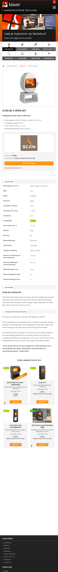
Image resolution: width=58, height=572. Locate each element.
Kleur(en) (6, 235)
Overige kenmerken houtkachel (15, 312)
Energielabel (7, 221)
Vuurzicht (6, 201)
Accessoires (7, 543)
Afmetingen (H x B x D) (11, 186)
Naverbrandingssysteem (11, 279)
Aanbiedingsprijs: (9, 158)
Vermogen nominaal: (12, 123)
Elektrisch (6, 545)
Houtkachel (22, 66)
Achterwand (7, 245)
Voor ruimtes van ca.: (12, 126)
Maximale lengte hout (10, 269)
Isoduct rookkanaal (9, 554)
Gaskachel (7, 548)
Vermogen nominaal (10, 206)
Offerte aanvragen (29, 163)
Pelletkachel (7, 559)
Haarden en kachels (12, 66)
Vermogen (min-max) (10, 211)
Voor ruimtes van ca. (10, 225)
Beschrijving (9, 287)
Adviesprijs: (7, 156)
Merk (5, 191)
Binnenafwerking (9, 240)
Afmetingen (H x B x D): (13, 120)
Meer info (16, 402)
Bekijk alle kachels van (12, 168)
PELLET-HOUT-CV (9, 557)
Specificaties (9, 182)
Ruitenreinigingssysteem (11, 274)
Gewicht (6, 230)
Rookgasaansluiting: (12, 129)
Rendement (7, 216)
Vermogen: (14, 391)
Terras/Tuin (7, 562)
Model (5, 196)
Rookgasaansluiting (10, 250)
